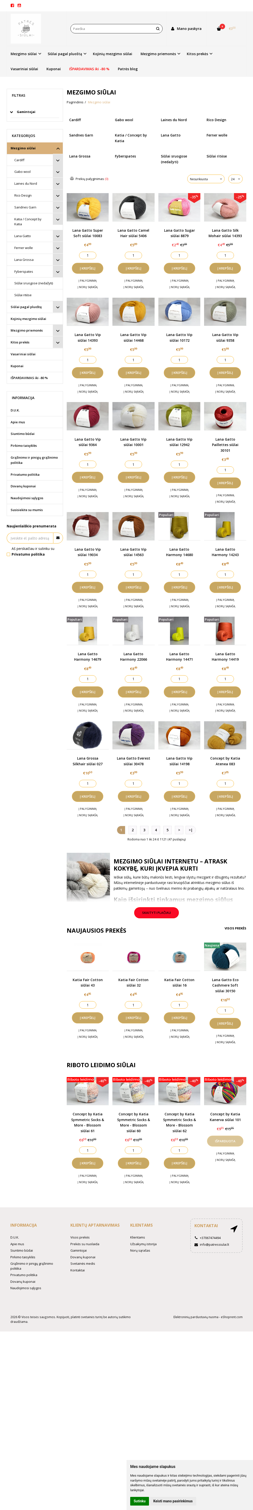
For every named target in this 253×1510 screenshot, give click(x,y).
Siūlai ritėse (23, 295)
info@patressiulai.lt (211, 1244)
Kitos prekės (20, 342)
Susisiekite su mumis (27, 510)
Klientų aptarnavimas (95, 1225)
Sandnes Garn (25, 207)
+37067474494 (207, 1238)
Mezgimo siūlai (23, 148)
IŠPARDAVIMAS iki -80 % (89, 69)
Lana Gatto (22, 236)
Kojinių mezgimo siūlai (112, 53)
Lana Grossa (24, 259)
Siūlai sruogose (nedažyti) (33, 283)
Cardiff (19, 160)
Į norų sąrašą (88, 287)
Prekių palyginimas (89, 179)
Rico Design (23, 195)
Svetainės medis (82, 1263)
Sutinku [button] (140, 1501)
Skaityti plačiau (156, 912)
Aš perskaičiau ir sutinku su (33, 551)
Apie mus (18, 422)
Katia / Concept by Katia (28, 221)
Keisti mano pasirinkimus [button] (173, 1501)
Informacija (23, 1225)
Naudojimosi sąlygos (27, 498)
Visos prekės (235, 928)
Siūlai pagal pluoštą (26, 307)
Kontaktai (77, 1270)
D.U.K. (15, 410)
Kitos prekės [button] (197, 53)
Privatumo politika (25, 474)
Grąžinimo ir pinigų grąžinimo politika (34, 460)
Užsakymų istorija (143, 1244)
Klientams (141, 1225)
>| (191, 830)
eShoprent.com (232, 1317)
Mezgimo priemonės (27, 330)
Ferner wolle (23, 248)
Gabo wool (22, 171)
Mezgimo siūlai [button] (24, 53)
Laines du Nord (25, 183)
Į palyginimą (88, 280)
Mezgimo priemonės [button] (158, 53)
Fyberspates (23, 271)
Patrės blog (128, 69)
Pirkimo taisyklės (24, 445)
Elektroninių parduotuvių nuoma (195, 1317)
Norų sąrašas (140, 1250)
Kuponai (53, 69)
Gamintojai (78, 1250)
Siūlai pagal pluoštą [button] (65, 53)
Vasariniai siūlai (24, 69)
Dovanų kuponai (23, 486)
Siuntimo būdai (23, 433)
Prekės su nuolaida (84, 1244)
